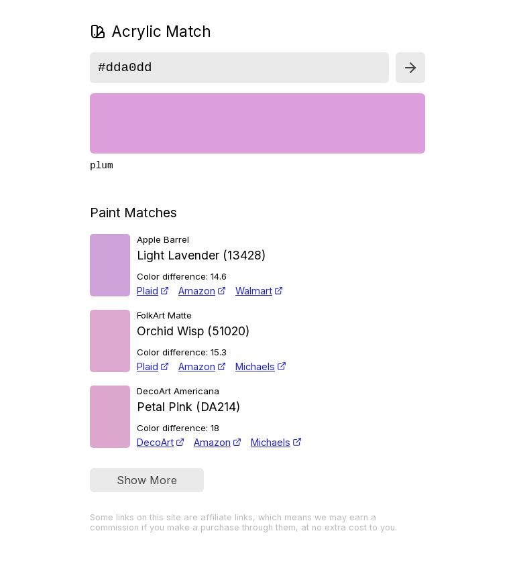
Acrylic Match (150, 31)
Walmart (259, 296)
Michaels (260, 372)
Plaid (153, 296)
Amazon (202, 296)
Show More (147, 485)
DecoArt (160, 447)
